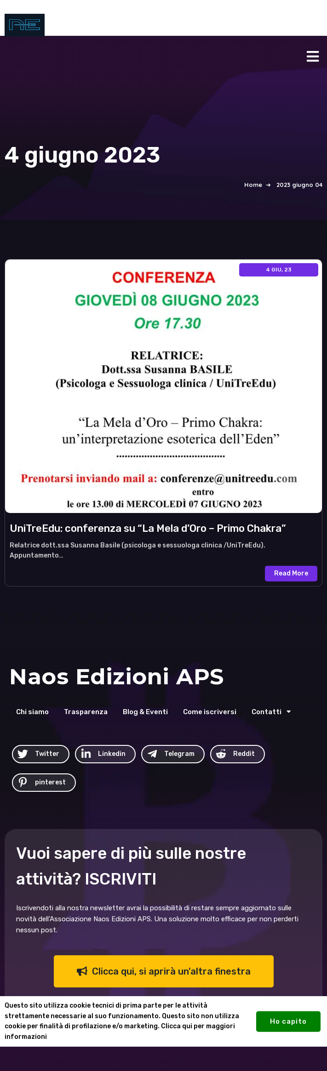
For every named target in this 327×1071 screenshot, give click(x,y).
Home (253, 184)
